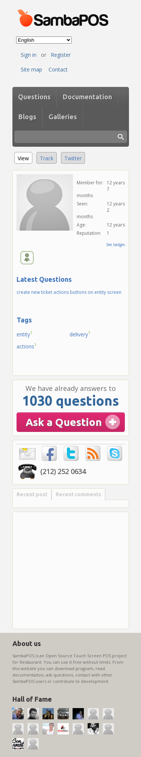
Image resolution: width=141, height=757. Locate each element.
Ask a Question (64, 422)
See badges (115, 244)
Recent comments (78, 494)
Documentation (87, 96)
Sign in (28, 54)
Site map (31, 69)
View (25, 157)
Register (61, 54)
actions (27, 346)
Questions (34, 96)
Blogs (27, 116)
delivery (80, 334)
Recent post (32, 494)
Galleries (63, 116)
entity (25, 334)
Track (46, 158)
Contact (58, 69)
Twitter (73, 158)
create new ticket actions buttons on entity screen (69, 292)
